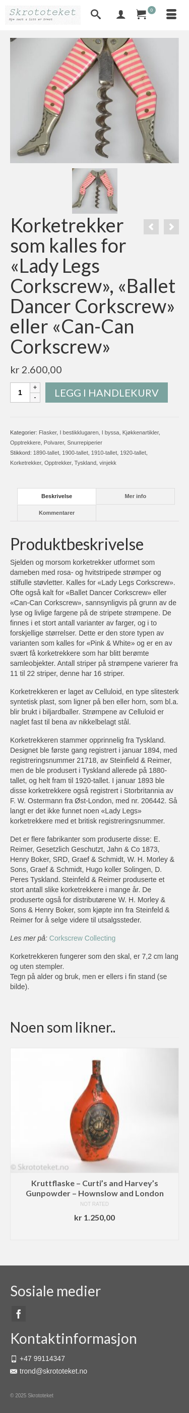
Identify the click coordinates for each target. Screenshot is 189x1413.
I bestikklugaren (78, 432)
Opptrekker (58, 463)
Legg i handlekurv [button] (95, 1232)
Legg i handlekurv (106, 392)
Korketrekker (25, 463)
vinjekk (107, 463)
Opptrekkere (25, 443)
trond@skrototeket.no (48, 1371)
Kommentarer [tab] (57, 513)
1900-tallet (75, 453)
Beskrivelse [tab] (56, 496)
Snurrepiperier (84, 443)
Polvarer (54, 443)
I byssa (110, 432)
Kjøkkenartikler (140, 432)
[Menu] (171, 15)
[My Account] (121, 15)
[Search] (95, 15)
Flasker (47, 432)
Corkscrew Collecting (82, 938)
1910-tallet (104, 453)
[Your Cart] (146, 15)
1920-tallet (133, 453)
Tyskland (85, 463)
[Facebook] (19, 1314)
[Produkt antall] (20, 392)
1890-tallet (46, 453)
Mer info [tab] (135, 496)
